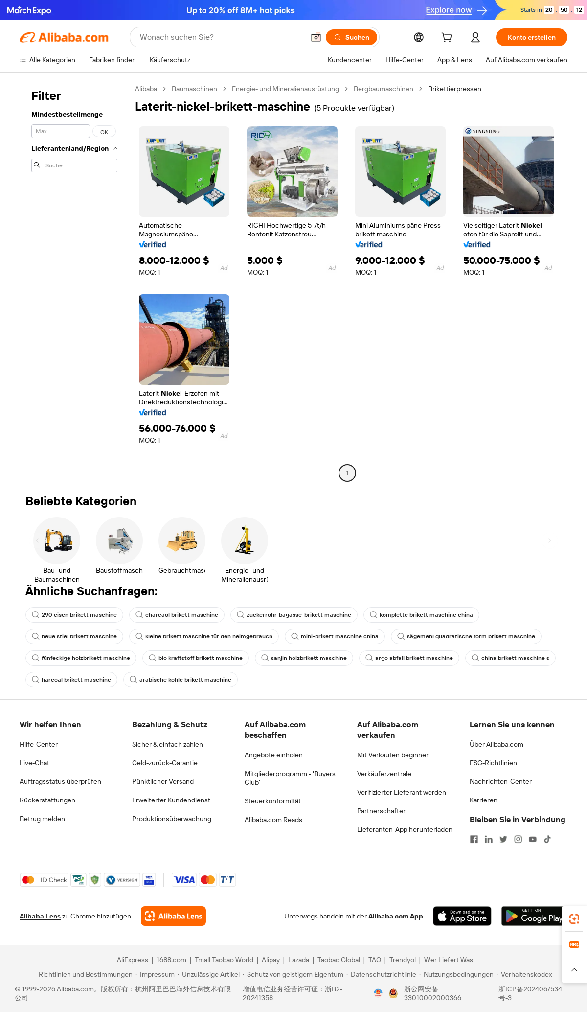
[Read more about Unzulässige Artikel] (209, 974)
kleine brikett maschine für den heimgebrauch (203, 636)
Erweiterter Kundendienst (171, 800)
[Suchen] (351, 37)
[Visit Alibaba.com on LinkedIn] (488, 839)
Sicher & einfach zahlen (167, 744)
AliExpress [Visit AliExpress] (132, 960)
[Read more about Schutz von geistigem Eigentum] (293, 974)
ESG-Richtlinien (493, 763)
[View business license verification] (378, 993)
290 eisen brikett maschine (74, 615)
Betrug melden (42, 819)
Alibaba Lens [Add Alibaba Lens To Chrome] (40, 916)
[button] (316, 37)
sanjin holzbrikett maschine (304, 658)
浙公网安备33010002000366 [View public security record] (432, 993)
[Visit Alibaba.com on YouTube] (532, 839)
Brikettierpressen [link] (454, 89)
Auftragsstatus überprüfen (60, 781)
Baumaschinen (194, 89)
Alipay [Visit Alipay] (271, 960)
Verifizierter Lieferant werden (401, 792)
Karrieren (483, 800)
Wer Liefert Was (448, 960)
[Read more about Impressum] (155, 974)
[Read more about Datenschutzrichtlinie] (381, 974)
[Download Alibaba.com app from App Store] (462, 916)
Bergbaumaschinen (383, 89)
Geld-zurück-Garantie (165, 763)
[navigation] (74, 282)
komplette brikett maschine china (421, 615)
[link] (574, 919)
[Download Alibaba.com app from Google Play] (534, 916)
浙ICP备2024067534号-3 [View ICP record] (530, 993)
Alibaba (146, 89)
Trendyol (402, 960)
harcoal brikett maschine (71, 679)
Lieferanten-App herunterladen (404, 829)
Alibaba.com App (395, 916)
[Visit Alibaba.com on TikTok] (547, 839)
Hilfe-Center (39, 744)
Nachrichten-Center (501, 781)
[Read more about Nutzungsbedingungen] (456, 974)
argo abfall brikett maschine (409, 658)
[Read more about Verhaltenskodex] (524, 974)
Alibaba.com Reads (273, 820)
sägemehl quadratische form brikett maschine (466, 636)
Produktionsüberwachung (171, 819)
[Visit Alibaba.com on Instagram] (518, 839)
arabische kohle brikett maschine (180, 679)
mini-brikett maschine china (335, 636)
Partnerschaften (382, 811)
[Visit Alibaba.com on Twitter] (503, 839)
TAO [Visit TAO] (374, 960)
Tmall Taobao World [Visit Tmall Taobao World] (224, 960)
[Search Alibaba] (221, 37)
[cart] (448, 39)
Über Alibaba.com (496, 744)
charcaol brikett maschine (176, 615)
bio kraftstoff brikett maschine (196, 658)
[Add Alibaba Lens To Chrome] (173, 916)
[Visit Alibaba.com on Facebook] (474, 839)
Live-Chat (34, 763)
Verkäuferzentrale (384, 773)
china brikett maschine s (510, 658)
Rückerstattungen (47, 800)
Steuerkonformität (273, 801)
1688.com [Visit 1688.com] (171, 960)
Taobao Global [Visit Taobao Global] (338, 960)
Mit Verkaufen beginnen (393, 755)
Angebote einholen (274, 755)
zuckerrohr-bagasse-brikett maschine (294, 615)
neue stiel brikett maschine (74, 636)
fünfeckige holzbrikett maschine (81, 658)
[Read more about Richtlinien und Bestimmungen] (84, 974)
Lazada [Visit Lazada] (298, 960)
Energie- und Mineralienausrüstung (285, 89)
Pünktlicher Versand (163, 781)
